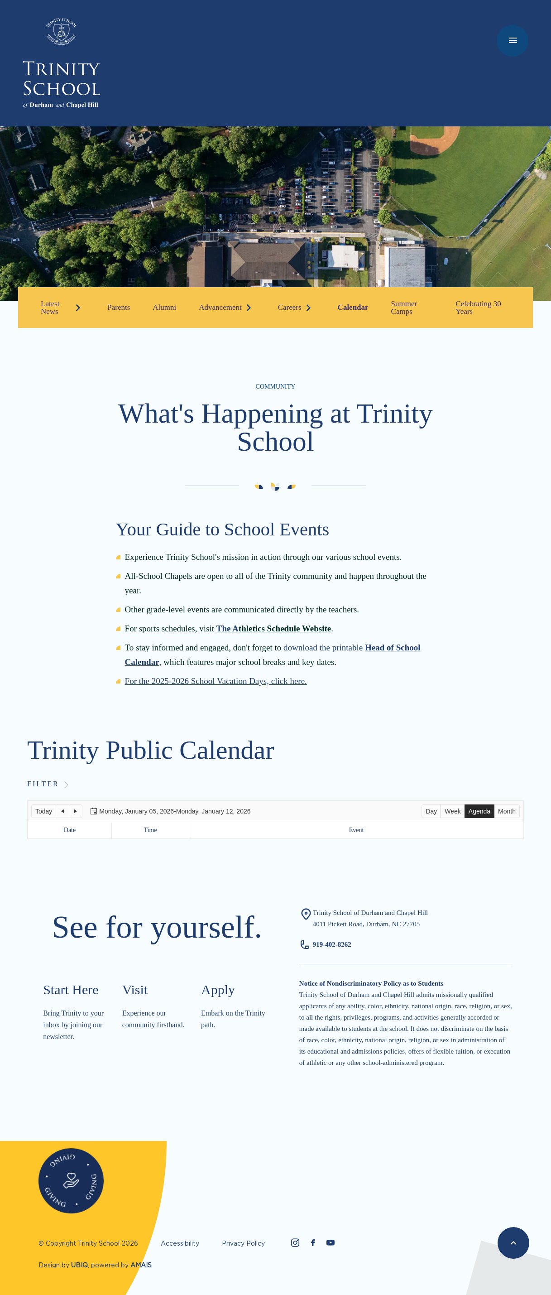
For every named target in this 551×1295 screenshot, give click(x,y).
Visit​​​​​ (135, 989)
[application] (275, 819)
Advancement (220, 307)
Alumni (164, 307)
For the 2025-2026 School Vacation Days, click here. (216, 681)
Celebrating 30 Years (478, 307)
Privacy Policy (243, 1243)
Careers (290, 307)
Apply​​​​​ (218, 989)
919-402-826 (330, 944)
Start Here (70, 989)
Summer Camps (404, 307)
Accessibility (180, 1243)
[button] (43, 811)
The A (227, 628)
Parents (118, 307)
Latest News (50, 307)
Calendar (353, 307)
